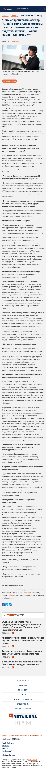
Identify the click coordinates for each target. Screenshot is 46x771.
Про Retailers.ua (8, 743)
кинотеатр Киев (9, 81)
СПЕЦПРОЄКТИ (23, 704)
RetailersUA (32, 760)
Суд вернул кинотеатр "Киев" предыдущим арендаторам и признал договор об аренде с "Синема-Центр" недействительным (21, 626)
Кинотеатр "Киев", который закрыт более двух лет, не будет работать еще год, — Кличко (23, 640)
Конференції (6, 751)
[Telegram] (28, 723)
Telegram (11, 595)
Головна (5, 16)
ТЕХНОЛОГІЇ (23, 690)
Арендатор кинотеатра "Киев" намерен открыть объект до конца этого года (22, 652)
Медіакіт (5, 748)
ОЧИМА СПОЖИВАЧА (23, 699)
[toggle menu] (42, 3)
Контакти (5, 746)
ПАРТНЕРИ (23, 685)
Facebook (27, 592)
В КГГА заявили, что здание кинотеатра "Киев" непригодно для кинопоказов (22, 663)
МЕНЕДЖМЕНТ (23, 681)
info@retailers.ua (8, 755)
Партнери (14, 16)
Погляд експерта (23, 709)
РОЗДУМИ (23, 695)
